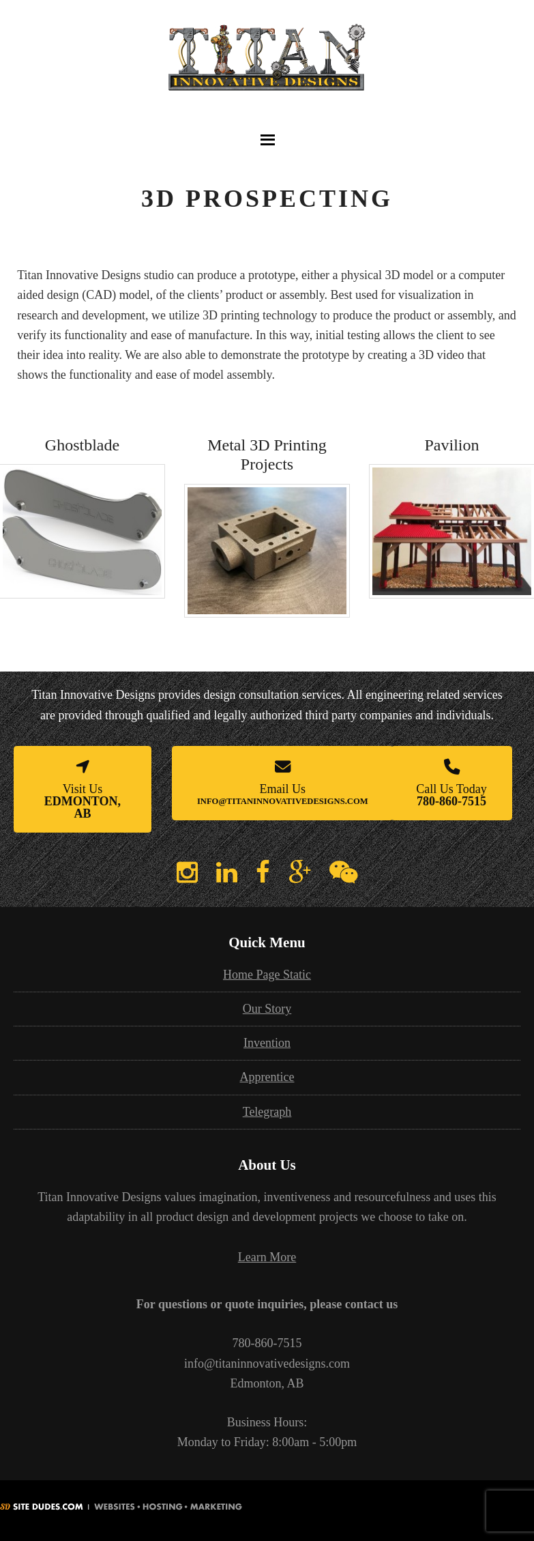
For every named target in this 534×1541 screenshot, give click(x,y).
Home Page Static (267, 974)
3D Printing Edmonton (266, 69)
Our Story (267, 1009)
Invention (267, 1043)
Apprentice (267, 1077)
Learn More (267, 1257)
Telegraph (267, 1112)
